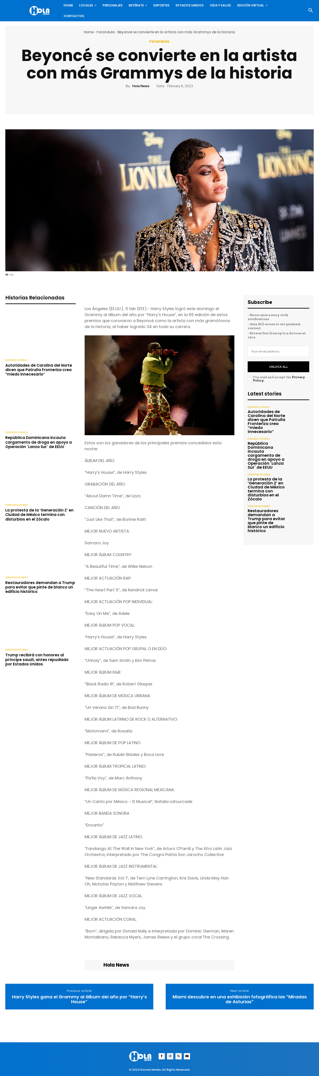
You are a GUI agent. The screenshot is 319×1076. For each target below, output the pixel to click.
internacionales (16, 504)
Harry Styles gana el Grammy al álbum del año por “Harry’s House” (79, 999)
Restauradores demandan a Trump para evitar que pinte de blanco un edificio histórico (40, 587)
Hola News (140, 86)
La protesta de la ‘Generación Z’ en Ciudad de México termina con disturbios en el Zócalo (39, 515)
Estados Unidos (16, 359)
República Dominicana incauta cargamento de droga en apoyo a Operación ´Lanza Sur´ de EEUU (38, 442)
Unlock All (278, 367)
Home (89, 32)
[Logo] (40, 10)
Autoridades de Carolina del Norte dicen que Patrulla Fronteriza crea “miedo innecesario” (38, 370)
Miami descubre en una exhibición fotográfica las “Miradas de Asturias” (240, 999)
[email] (278, 351)
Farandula (106, 32)
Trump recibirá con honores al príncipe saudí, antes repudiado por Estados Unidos (36, 659)
